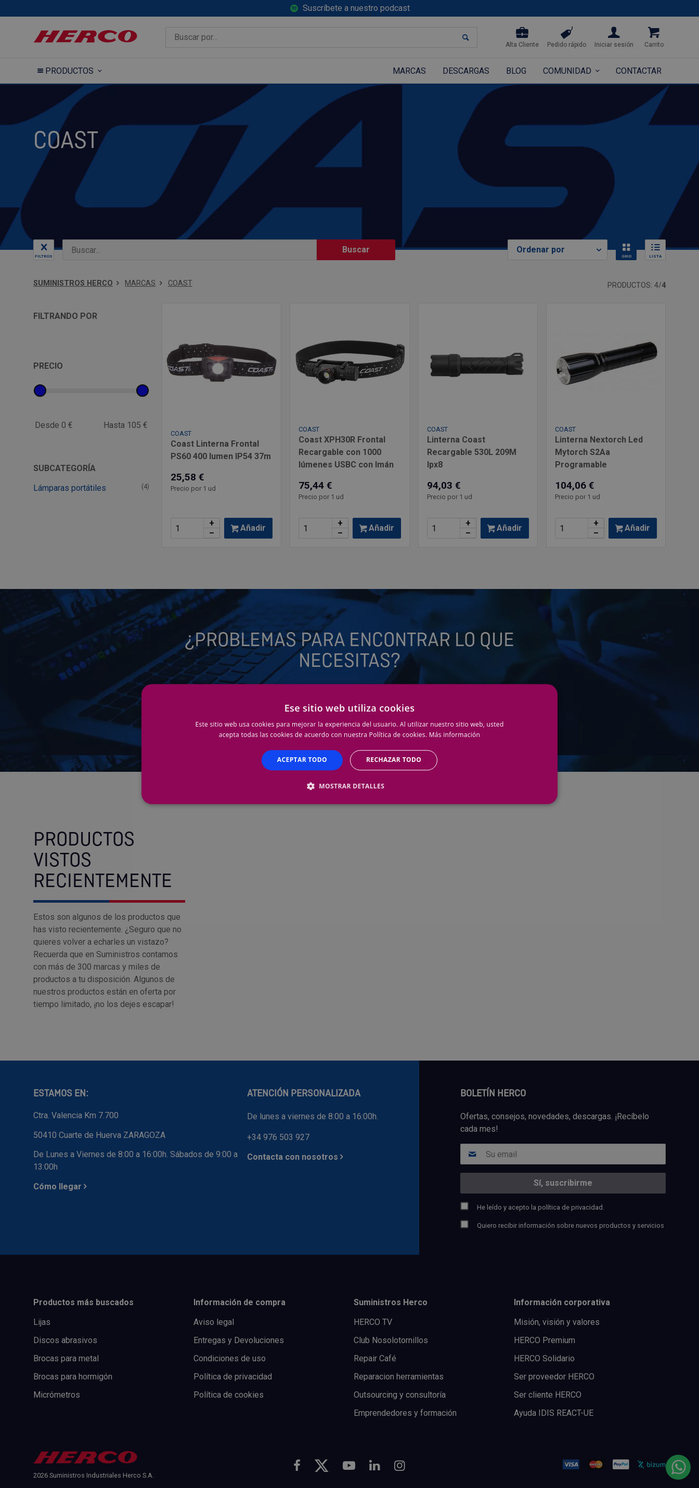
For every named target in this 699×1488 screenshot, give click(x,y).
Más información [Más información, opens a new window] (454, 734)
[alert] (349, 744)
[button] (349, 786)
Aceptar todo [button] (302, 760)
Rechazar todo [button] (393, 760)
